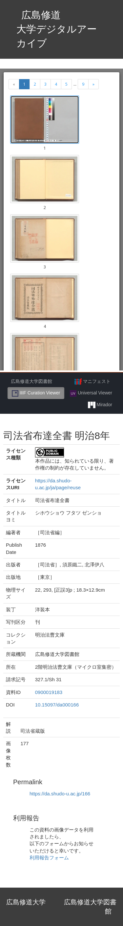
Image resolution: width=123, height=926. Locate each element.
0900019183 (48, 692)
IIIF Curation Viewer (36, 393)
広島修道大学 (26, 902)
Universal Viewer (91, 393)
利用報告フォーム (49, 857)
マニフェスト (92, 381)
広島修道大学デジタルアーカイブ (56, 29)
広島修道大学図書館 (31, 381)
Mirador (100, 405)
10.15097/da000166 (57, 704)
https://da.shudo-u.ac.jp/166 (60, 793)
